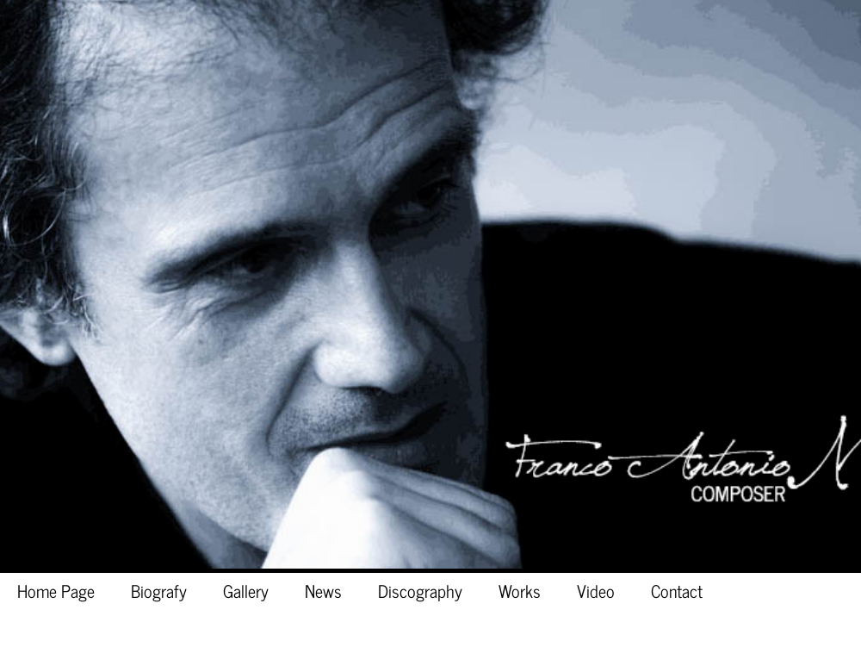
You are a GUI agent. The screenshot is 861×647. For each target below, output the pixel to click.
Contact (677, 590)
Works (520, 590)
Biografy (159, 590)
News (323, 590)
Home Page (56, 590)
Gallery (246, 590)
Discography (420, 590)
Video (596, 590)
